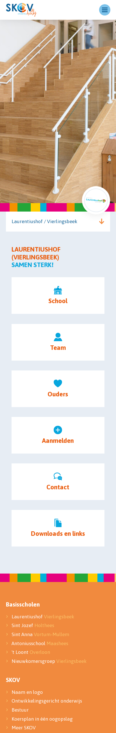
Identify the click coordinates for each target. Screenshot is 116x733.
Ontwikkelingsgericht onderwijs (47, 701)
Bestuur (21, 710)
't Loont (31, 652)
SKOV (13, 679)
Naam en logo (27, 692)
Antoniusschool (40, 643)
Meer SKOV (24, 727)
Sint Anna (40, 634)
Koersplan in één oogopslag (42, 719)
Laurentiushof (43, 616)
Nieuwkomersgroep (49, 661)
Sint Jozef (33, 625)
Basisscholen (23, 604)
